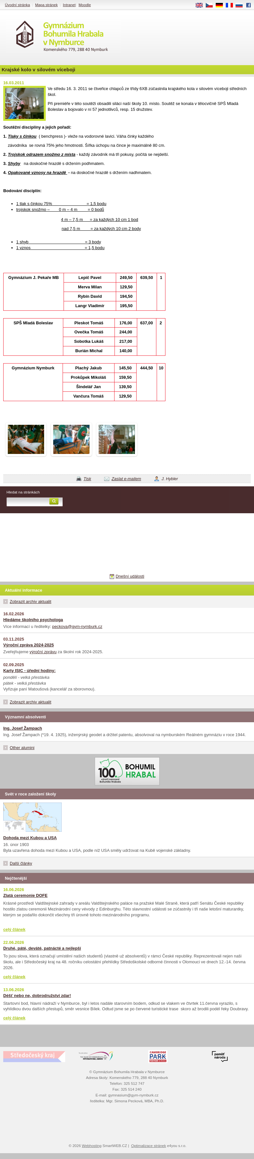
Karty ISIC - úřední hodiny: (29, 670)
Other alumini (22, 747)
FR (231, 5)
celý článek (14, 929)
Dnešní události (129, 576)
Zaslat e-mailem (126, 478)
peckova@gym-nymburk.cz (77, 626)
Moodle (85, 5)
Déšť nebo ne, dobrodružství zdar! (37, 995)
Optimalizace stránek (148, 1146)
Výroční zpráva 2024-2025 (28, 645)
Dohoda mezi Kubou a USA (30, 837)
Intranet (69, 5)
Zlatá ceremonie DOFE (25, 895)
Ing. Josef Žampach (22, 728)
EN (201, 5)
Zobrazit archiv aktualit (30, 601)
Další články (21, 863)
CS (211, 5)
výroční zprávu (43, 651)
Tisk (87, 478)
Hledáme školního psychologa (33, 619)
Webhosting (92, 1146)
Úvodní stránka (17, 5)
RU (241, 5)
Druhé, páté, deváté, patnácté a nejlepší (42, 948)
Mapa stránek (46, 5)
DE (221, 5)
